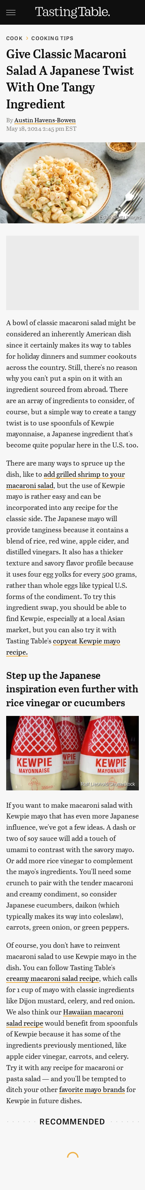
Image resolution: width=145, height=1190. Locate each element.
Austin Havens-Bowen (45, 119)
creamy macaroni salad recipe (52, 978)
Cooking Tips (52, 38)
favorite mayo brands (92, 1089)
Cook (14, 38)
